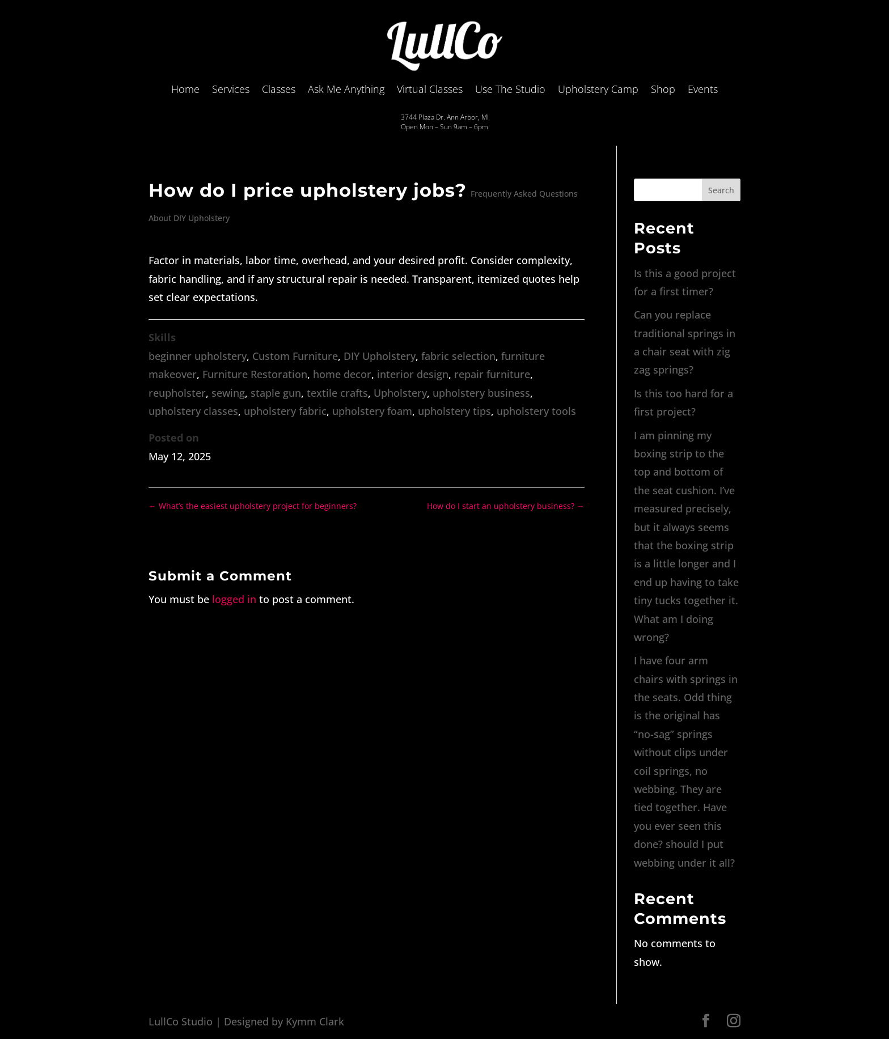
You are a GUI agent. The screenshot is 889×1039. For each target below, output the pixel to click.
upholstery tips (454, 411)
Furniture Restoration (254, 374)
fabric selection (458, 356)
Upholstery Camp (598, 89)
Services (230, 89)
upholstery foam (372, 411)
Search (721, 190)
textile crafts (337, 393)
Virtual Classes (430, 89)
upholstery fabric (285, 411)
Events (703, 89)
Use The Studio (510, 89)
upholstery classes (193, 411)
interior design (412, 374)
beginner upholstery (198, 356)
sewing (228, 393)
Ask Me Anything (346, 89)
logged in (234, 599)
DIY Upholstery (380, 356)
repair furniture (492, 374)
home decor (342, 374)
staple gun (276, 393)
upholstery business (481, 393)
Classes (278, 89)
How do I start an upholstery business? (506, 506)
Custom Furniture (295, 356)
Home (185, 89)
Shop (663, 89)
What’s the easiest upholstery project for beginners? (253, 506)
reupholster (177, 393)
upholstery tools (536, 411)
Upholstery (400, 393)
